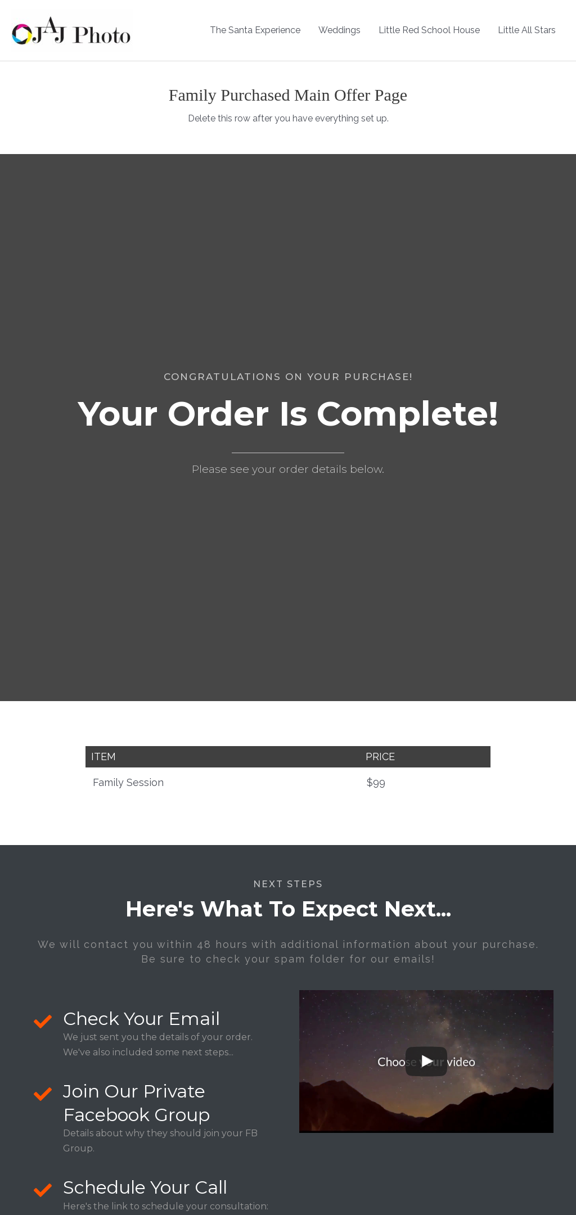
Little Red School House (429, 30)
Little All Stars (527, 30)
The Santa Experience (255, 30)
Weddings (339, 30)
